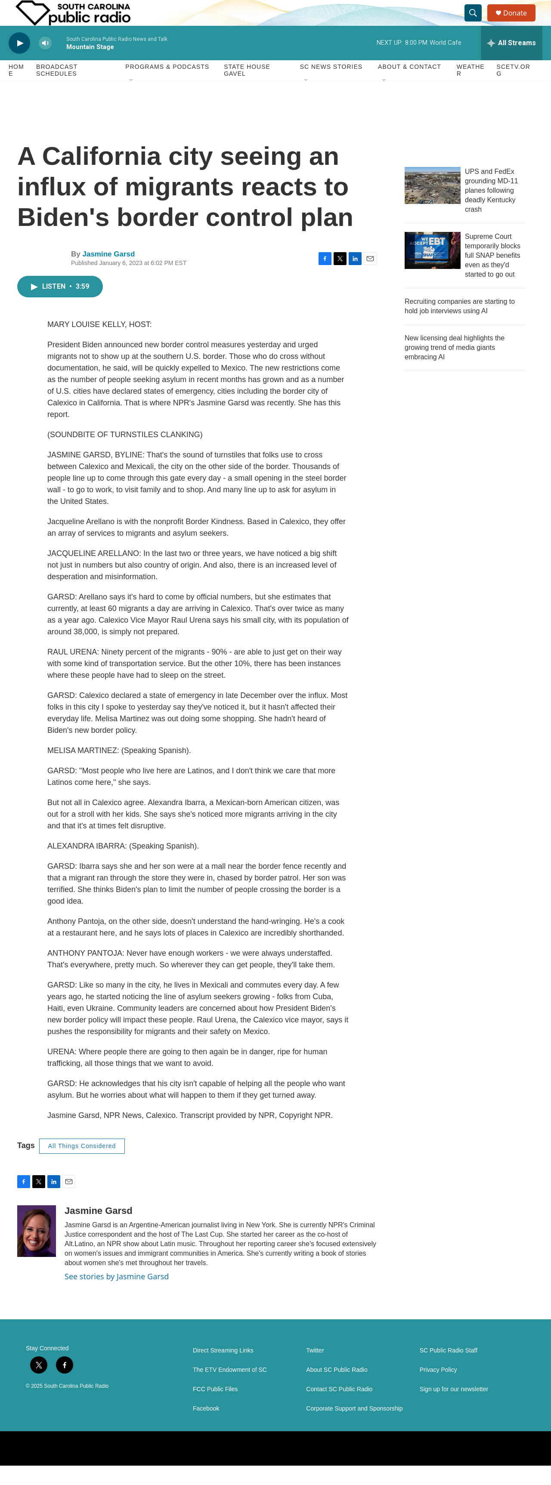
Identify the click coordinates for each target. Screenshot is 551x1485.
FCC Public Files (215, 1408)
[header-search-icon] (477, 22)
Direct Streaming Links (223, 1370)
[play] (19, 63)
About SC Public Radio (336, 1389)
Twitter (315, 1370)
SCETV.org (513, 89)
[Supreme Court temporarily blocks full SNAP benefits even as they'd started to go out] (433, 269)
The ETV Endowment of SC (230, 1389)
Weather (471, 89)
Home (16, 89)
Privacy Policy (438, 1389)
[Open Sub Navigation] (131, 99)
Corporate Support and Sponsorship (354, 1428)
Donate (520, 22)
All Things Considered (82, 1165)
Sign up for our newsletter (454, 1408)
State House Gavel (247, 89)
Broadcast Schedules (56, 89)
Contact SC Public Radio (339, 1408)
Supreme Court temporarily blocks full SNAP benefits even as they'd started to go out (492, 274)
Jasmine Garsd (108, 273)
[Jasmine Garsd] (36, 1250)
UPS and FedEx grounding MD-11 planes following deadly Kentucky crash (491, 209)
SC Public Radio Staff (448, 1370)
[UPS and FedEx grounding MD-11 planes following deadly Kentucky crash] (433, 204)
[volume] (45, 62)
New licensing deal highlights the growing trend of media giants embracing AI (455, 367)
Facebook (206, 1428)
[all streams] (511, 62)
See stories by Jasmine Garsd (117, 1295)
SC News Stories (331, 86)
